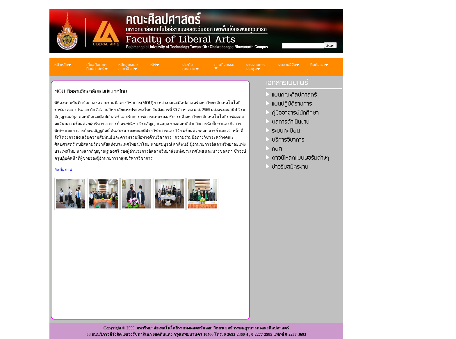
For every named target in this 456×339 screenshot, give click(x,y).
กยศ (277, 149)
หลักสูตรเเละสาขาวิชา (128, 67)
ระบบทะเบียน (286, 131)
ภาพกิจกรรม (224, 65)
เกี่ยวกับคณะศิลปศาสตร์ (97, 67)
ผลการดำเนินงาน (290, 122)
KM (154, 65)
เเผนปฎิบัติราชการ (292, 104)
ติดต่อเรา (319, 65)
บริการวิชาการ (288, 140)
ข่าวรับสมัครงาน (290, 167)
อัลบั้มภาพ (63, 169)
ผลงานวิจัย (288, 65)
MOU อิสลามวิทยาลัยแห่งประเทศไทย (90, 91)
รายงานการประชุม (256, 67)
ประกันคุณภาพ (190, 67)
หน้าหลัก (62, 65)
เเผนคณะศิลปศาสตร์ (294, 95)
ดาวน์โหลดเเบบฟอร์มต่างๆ (300, 158)
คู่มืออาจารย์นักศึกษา (295, 113)
